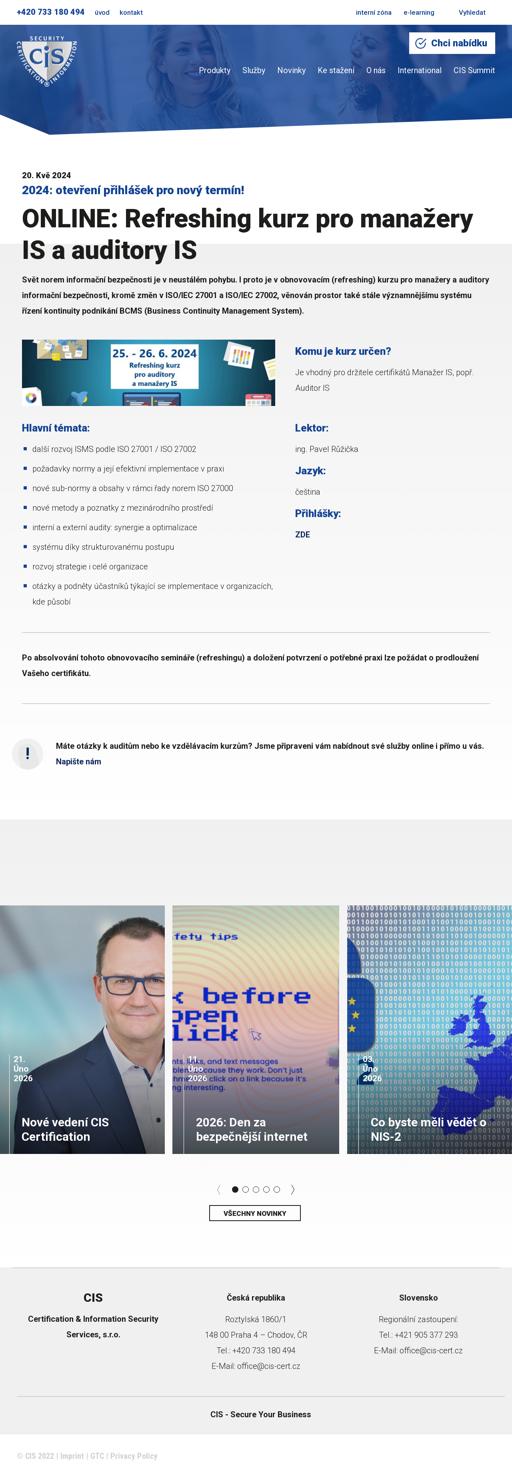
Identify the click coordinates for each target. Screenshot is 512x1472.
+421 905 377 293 (426, 1335)
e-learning (419, 12)
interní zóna (374, 12)
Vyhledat (466, 12)
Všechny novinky (255, 1213)
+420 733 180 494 (51, 12)
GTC (97, 1456)
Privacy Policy (134, 1456)
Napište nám (79, 761)
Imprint (72, 1456)
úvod (102, 12)
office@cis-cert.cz (268, 1366)
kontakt (131, 12)
